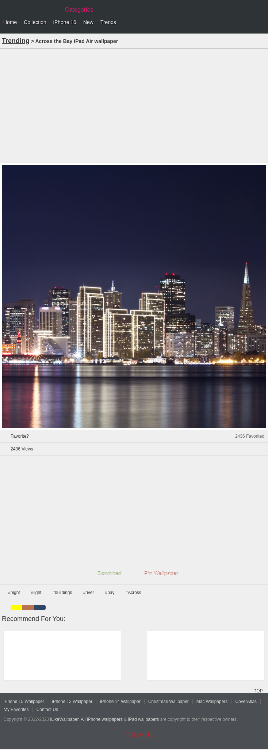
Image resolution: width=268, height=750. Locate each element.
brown (28, 607)
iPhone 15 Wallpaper (24, 701)
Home (10, 22)
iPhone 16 (64, 22)
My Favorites (16, 709)
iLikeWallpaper (64, 719)
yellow (16, 607)
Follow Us (139, 734)
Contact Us (47, 709)
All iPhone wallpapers (102, 719)
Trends (108, 22)
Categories (79, 10)
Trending (16, 40)
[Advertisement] (134, 105)
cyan (40, 607)
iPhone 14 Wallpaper (120, 701)
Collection (35, 22)
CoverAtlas (246, 701)
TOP (257, 690)
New (88, 22)
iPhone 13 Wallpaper (72, 701)
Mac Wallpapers (212, 701)
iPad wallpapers (143, 719)
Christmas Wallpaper (168, 701)
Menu (260, 22)
